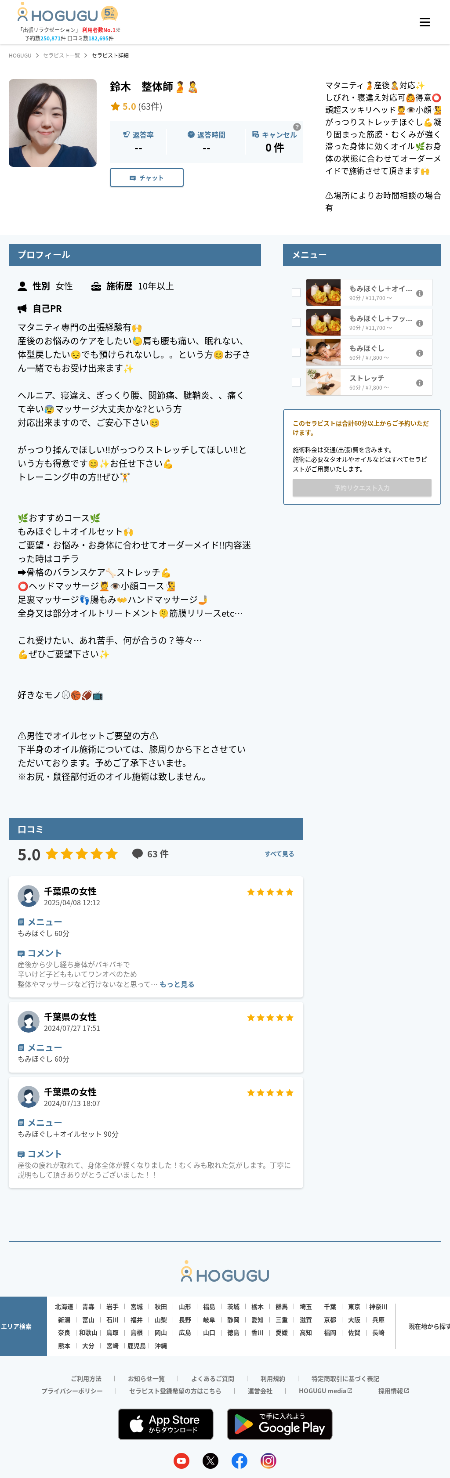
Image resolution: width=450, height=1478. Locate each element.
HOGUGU (20, 55)
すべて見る (279, 853)
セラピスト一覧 (61, 55)
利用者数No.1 (99, 29)
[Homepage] (68, 18)
